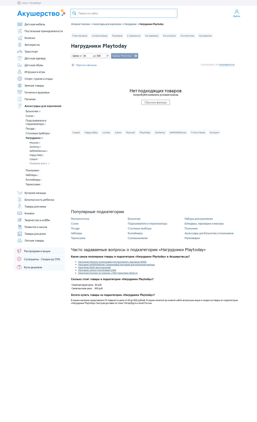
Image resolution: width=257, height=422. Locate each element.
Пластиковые (79, 35)
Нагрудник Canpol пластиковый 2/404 (97, 270)
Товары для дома (31, 234)
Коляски (26, 38)
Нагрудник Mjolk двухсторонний (94, 267)
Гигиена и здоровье (33, 92)
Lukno (118, 132)
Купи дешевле (29, 267)
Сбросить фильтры (84, 65)
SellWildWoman (39, 150)
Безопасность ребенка (35, 199)
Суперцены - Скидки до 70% (38, 259)
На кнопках (169, 35)
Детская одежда (31, 58)
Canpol (34, 159)
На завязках (151, 35)
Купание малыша (31, 193)
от (80, 55)
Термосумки (33, 184)
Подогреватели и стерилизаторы (147, 223)
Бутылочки (33, 111)
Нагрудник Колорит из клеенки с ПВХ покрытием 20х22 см (108, 273)
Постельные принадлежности (40, 31)
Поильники (33, 170)
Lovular (106, 132)
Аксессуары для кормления (39, 106)
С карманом (134, 35)
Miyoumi (35, 142)
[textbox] (123, 13)
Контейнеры (34, 179)
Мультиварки (192, 238)
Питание (26, 99)
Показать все (38, 163)
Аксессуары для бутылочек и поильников (209, 233)
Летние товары (30, 240)
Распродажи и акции (33, 251)
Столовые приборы (38, 133)
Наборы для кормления (199, 218)
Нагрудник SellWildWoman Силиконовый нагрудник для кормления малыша (116, 264)
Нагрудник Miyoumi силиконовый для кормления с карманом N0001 (112, 262)
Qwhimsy (35, 146)
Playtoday (145, 132)
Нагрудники (34, 137)
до (94, 55)
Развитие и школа (32, 227)
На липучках (187, 35)
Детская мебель (31, 24)
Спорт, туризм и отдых (35, 79)
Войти (236, 13)
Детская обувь (30, 65)
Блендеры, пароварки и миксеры (204, 223)
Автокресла (28, 44)
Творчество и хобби (33, 220)
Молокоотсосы (80, 218)
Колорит (214, 132)
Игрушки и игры (31, 72)
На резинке (205, 35)
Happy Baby (37, 155)
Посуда (31, 128)
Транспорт (27, 51)
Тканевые (117, 35)
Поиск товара (74, 13)
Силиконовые (99, 35)
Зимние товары (30, 85)
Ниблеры (32, 175)
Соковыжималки (138, 238)
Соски (30, 115)
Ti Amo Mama (198, 132)
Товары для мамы (31, 206)
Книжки (25, 213)
